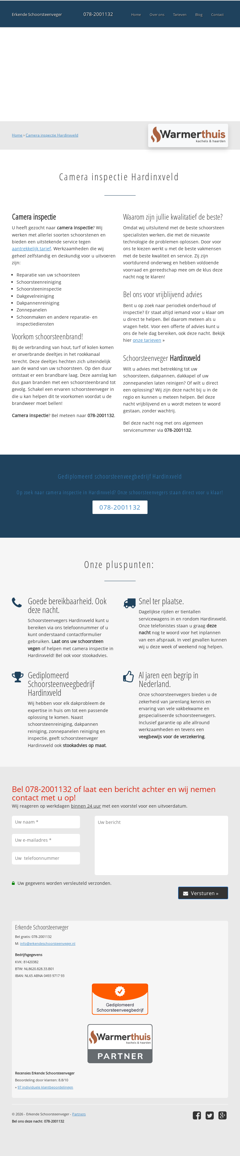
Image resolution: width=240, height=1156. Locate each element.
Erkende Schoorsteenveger (37, 14)
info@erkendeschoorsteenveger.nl (47, 943)
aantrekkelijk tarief (31, 249)
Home (17, 135)
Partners (79, 1114)
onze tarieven (147, 340)
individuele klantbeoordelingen (45, 1087)
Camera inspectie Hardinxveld (52, 135)
